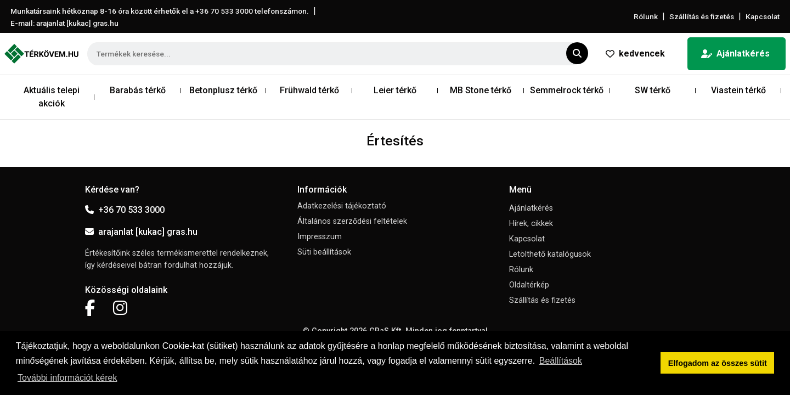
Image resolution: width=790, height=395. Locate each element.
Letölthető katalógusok (550, 254)
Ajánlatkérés (735, 53)
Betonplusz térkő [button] (223, 90)
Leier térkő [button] (395, 90)
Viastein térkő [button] (738, 90)
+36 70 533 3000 (125, 210)
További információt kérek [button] (67, 377)
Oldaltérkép (529, 285)
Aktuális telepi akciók (52, 97)
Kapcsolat (763, 16)
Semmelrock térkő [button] (566, 90)
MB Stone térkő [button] (480, 90)
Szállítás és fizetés (701, 16)
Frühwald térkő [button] (309, 90)
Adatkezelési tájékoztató (341, 206)
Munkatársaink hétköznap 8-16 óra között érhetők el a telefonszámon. (159, 11)
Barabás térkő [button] (138, 90)
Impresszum (319, 236)
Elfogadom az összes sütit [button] (717, 363)
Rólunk (646, 16)
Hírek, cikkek (531, 223)
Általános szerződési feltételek (352, 221)
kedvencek (635, 53)
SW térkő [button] (652, 90)
